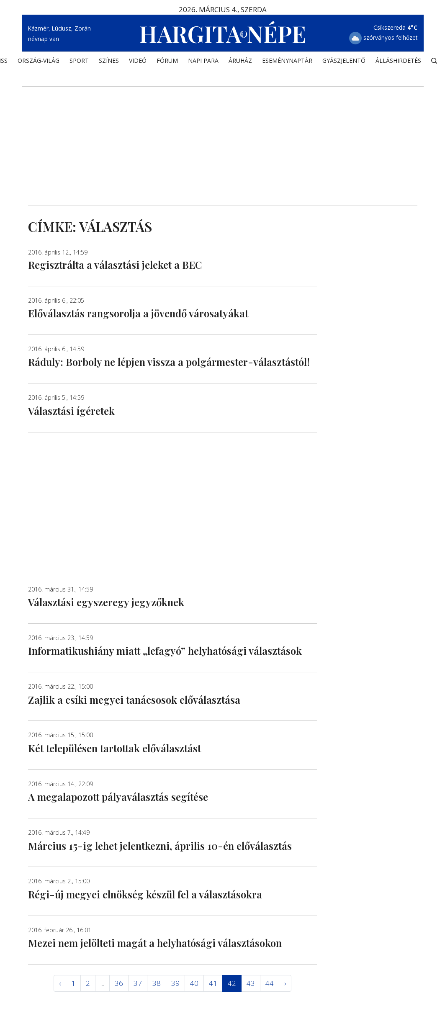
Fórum (167, 61)
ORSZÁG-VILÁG (38, 61)
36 (119, 983)
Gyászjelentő (343, 61)
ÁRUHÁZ (240, 61)
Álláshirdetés (398, 61)
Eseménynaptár (287, 61)
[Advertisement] (222, 134)
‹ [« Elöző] (60, 983)
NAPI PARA (203, 61)
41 (213, 983)
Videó (138, 61)
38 (156, 983)
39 (175, 983)
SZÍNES (109, 61)
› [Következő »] (285, 983)
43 (251, 983)
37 (138, 983)
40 (194, 983)
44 (269, 983)
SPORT (79, 61)
